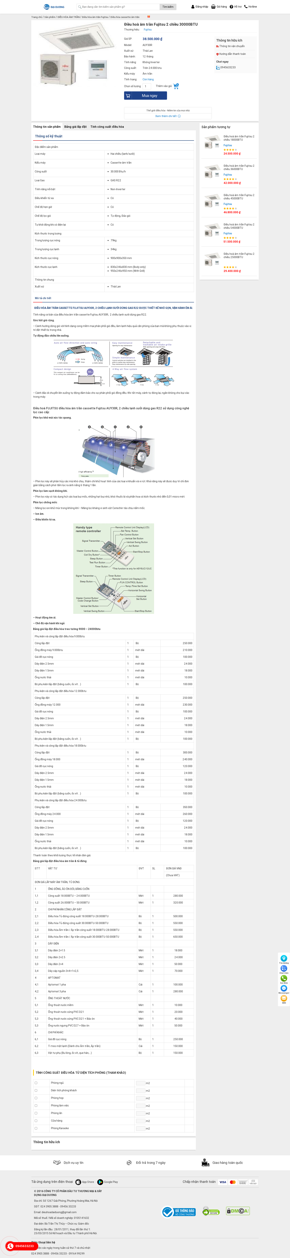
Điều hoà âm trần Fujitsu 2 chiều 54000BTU (239, 225)
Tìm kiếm (167, 6)
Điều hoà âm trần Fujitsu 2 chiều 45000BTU (239, 196)
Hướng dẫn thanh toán (231, 54)
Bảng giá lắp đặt (75, 126)
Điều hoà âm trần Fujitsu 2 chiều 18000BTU (239, 137)
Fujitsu (228, 145)
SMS (284, 999)
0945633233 (226, 67)
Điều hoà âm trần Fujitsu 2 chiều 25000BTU (239, 255)
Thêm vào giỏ (167, 86)
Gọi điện (284, 979)
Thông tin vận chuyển (230, 46)
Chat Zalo (284, 969)
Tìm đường (284, 959)
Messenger (284, 989)
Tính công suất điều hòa (107, 126)
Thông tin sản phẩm (47, 126)
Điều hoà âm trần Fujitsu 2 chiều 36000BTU (239, 167)
